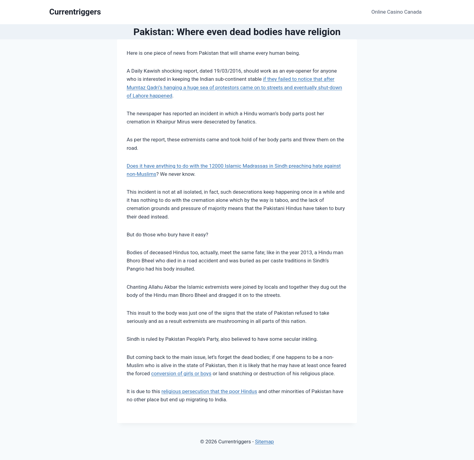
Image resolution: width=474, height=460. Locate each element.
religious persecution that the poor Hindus (209, 391)
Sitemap (264, 442)
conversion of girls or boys (181, 373)
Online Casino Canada (397, 12)
